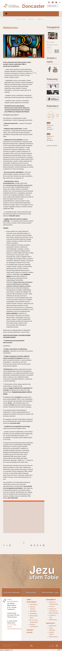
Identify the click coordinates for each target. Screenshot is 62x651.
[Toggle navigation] (6, 14)
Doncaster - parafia (21, 19)
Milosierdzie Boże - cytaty (50, 592)
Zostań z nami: (52, 60)
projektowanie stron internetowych (51, 646)
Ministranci (52, 626)
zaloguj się (58, 646)
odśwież (9, 19)
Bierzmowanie (53, 613)
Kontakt (30, 630)
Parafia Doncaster (11, 6)
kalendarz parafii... (52, 145)
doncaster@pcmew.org (14, 629)
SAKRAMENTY (51, 599)
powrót (5, 19)
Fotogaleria (33, 613)
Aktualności (33, 604)
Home (12, 19)
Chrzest (51, 606)
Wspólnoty (50, 623)
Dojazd (29, 632)
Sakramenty (31, 19)
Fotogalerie (53, 27)
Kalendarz (33, 611)
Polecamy (52, 79)
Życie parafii (31, 602)
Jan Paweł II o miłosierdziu (11, 592)
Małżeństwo (40, 19)
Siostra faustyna (31, 592)
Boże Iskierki (53, 637)
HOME (29, 599)
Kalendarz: (53, 106)
